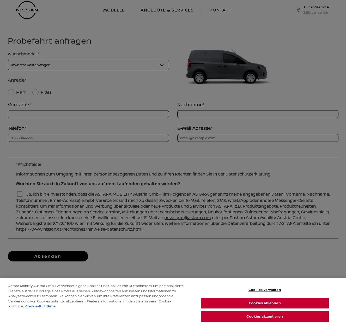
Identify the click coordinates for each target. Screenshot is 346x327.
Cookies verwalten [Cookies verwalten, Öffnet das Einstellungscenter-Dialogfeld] (264, 292)
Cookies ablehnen (265, 306)
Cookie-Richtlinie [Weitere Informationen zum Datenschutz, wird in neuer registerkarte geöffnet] (40, 309)
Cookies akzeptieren (264, 319)
